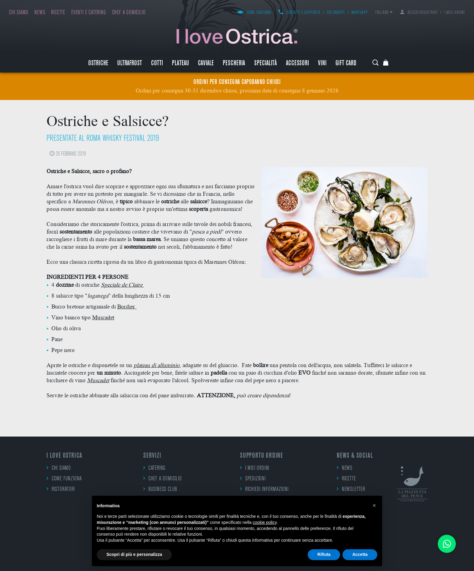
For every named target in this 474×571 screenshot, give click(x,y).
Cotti (157, 63)
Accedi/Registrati (419, 13)
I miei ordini (454, 13)
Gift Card (346, 63)
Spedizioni (253, 478)
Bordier (127, 306)
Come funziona (254, 13)
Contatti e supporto (299, 13)
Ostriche (98, 63)
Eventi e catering (88, 13)
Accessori (297, 63)
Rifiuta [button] (324, 554)
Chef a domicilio (129, 13)
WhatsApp (359, 13)
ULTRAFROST (129, 63)
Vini (322, 63)
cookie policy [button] (265, 522)
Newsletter (351, 489)
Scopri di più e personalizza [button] (134, 554)
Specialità (265, 63)
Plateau (180, 63)
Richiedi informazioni (264, 489)
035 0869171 (336, 13)
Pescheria (234, 63)
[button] (374, 505)
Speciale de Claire (121, 284)
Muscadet (103, 317)
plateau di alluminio (157, 365)
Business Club (160, 489)
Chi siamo (18, 13)
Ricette (58, 13)
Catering (154, 468)
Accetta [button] (360, 554)
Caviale (206, 63)
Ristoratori (61, 489)
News (39, 13)
